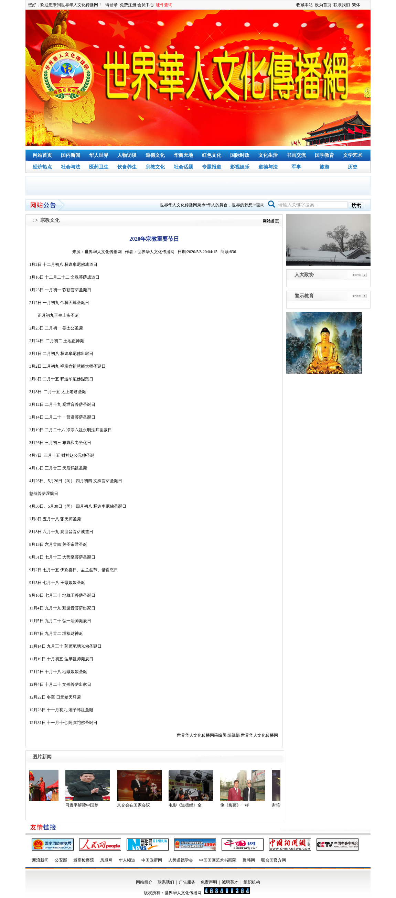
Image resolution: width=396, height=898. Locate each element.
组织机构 (252, 882)
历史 (352, 167)
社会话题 (183, 167)
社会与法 (70, 167)
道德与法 (268, 167)
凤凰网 (106, 860)
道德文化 (155, 155)
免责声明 (209, 882)
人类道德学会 (180, 860)
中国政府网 (151, 860)
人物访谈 (127, 155)
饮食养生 (127, 167)
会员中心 (145, 4)
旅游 (324, 167)
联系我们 (341, 4)
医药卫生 (98, 167)
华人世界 (98, 155)
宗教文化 (155, 167)
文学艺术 (352, 155)
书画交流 (296, 155)
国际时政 (239, 155)
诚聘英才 (230, 882)
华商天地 (183, 155)
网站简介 (144, 882)
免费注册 (128, 4)
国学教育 (324, 155)
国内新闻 (70, 155)
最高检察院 (83, 860)
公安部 (61, 860)
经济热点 (42, 167)
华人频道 (127, 860)
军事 (296, 167)
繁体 (356, 4)
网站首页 (42, 155)
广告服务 (187, 882)
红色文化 (211, 155)
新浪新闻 (40, 860)
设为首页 (323, 4)
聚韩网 (249, 860)
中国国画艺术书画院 (217, 860)
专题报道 (211, 167)
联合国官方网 (273, 860)
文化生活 (268, 155)
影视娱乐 (239, 167)
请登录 (111, 4)
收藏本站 (304, 4)
